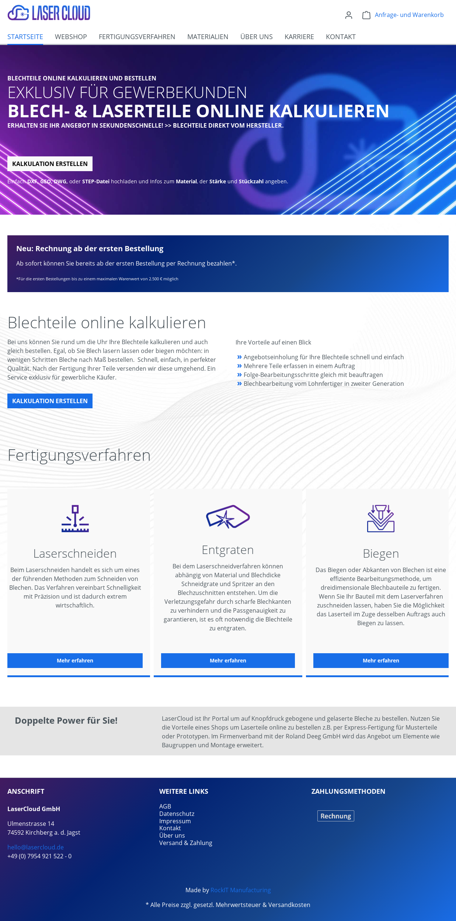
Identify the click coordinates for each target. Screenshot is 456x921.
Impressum (175, 821)
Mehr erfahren (75, 660)
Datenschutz (176, 814)
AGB (165, 806)
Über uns (172, 835)
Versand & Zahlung (185, 843)
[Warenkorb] (403, 14)
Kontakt (170, 828)
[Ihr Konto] (349, 14)
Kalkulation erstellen (50, 164)
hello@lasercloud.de (35, 847)
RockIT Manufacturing (240, 890)
